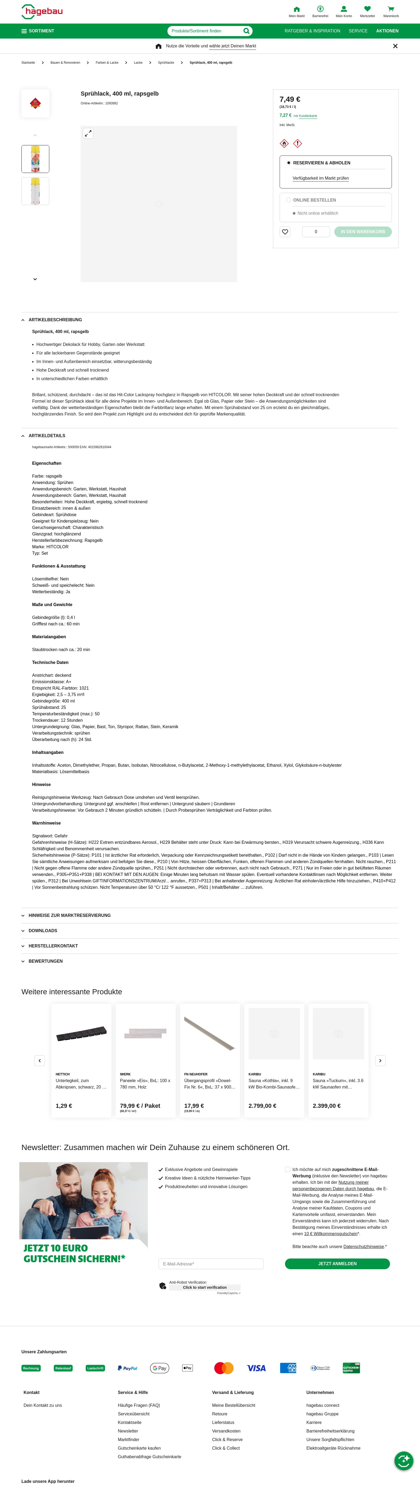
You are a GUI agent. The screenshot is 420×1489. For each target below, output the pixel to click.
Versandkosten (226, 1431)
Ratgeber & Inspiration (312, 31)
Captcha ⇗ (229, 1293)
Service (358, 31)
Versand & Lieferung (233, 1392)
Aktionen (387, 31)
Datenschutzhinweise (363, 1246)
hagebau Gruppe (322, 1414)
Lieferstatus (223, 1422)
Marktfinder (128, 1439)
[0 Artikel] (316, 231)
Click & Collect (226, 1448)
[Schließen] (395, 46)
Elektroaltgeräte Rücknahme (333, 1448)
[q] (204, 31)
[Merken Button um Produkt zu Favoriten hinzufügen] (285, 231)
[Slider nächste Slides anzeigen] (35, 277)
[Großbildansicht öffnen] (159, 204)
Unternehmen (320, 1392)
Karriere (314, 1422)
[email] (211, 1264)
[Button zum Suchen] (266, 31)
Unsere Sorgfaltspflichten (330, 1439)
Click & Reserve (227, 1439)
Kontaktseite (129, 1422)
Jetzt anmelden (337, 1263)
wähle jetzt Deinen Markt (232, 46)
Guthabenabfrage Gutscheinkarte (149, 1456)
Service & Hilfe (133, 1392)
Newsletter (128, 1431)
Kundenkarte (308, 116)
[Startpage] (41, 11)
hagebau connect (322, 1405)
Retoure (219, 1414)
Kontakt (32, 1392)
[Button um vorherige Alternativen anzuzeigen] (39, 1060)
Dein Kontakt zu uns (43, 1405)
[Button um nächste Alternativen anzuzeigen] (380, 1060)
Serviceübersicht (133, 1414)
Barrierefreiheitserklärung (330, 1431)
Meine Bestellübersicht (233, 1405)
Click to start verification (205, 1287)
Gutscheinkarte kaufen (139, 1448)
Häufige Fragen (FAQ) (139, 1405)
